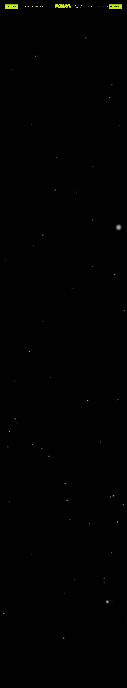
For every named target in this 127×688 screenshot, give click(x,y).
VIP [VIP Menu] (36, 6)
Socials (100, 6)
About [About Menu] (90, 6)
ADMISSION (115, 7)
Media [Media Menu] (43, 6)
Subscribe (11, 7)
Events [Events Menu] (29, 6)
